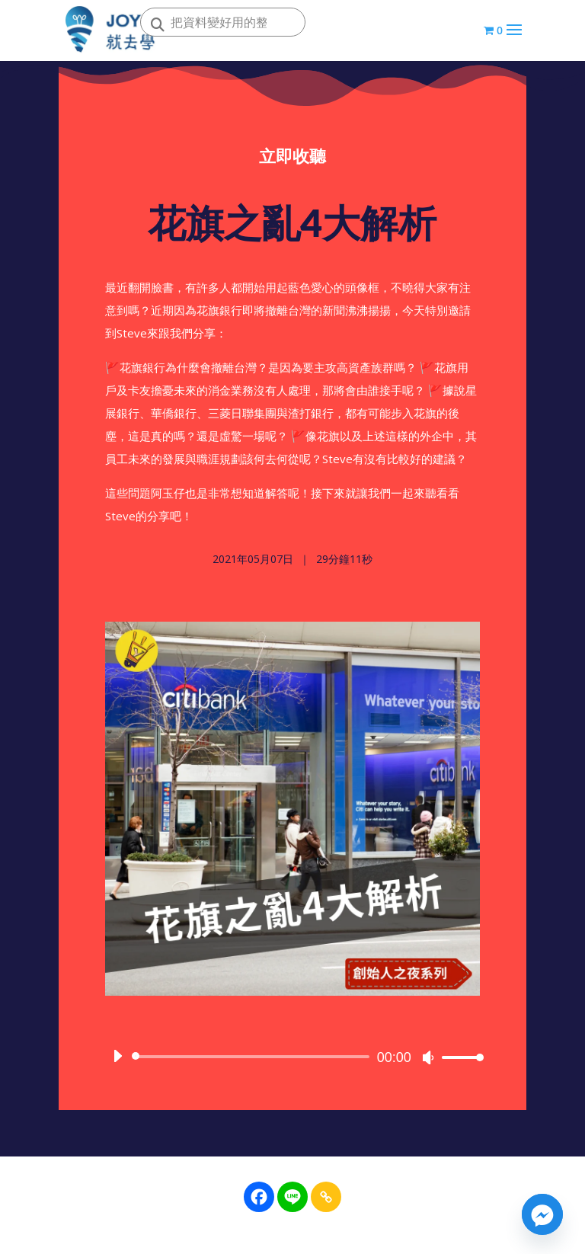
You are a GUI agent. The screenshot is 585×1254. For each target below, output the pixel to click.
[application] (292, 1059)
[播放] (117, 1059)
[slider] (253, 1059)
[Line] (292, 1197)
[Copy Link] (326, 1197)
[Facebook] (259, 1197)
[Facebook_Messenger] (542, 1214)
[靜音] (428, 1060)
